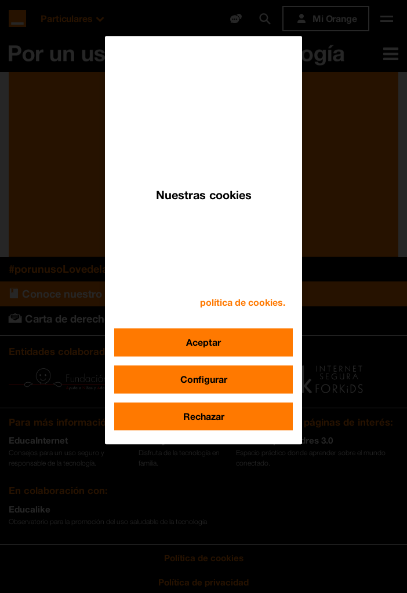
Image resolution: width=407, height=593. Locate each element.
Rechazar (203, 416)
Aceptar (203, 342)
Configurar (203, 379)
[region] (203, 240)
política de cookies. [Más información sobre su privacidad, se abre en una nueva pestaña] (242, 302)
